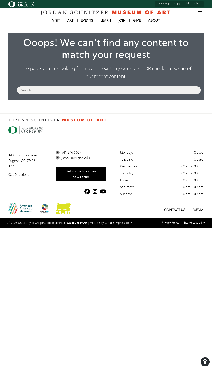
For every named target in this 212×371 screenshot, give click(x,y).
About (154, 21)
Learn (105, 21)
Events (87, 21)
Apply (177, 3)
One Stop (164, 3)
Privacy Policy (170, 222)
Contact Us (174, 210)
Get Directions (18, 174)
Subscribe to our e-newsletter (81, 174)
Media (198, 210)
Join (122, 21)
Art (70, 21)
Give (196, 3)
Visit (187, 3)
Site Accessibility (194, 222)
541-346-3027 (68, 152)
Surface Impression (118, 223)
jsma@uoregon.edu (73, 157)
